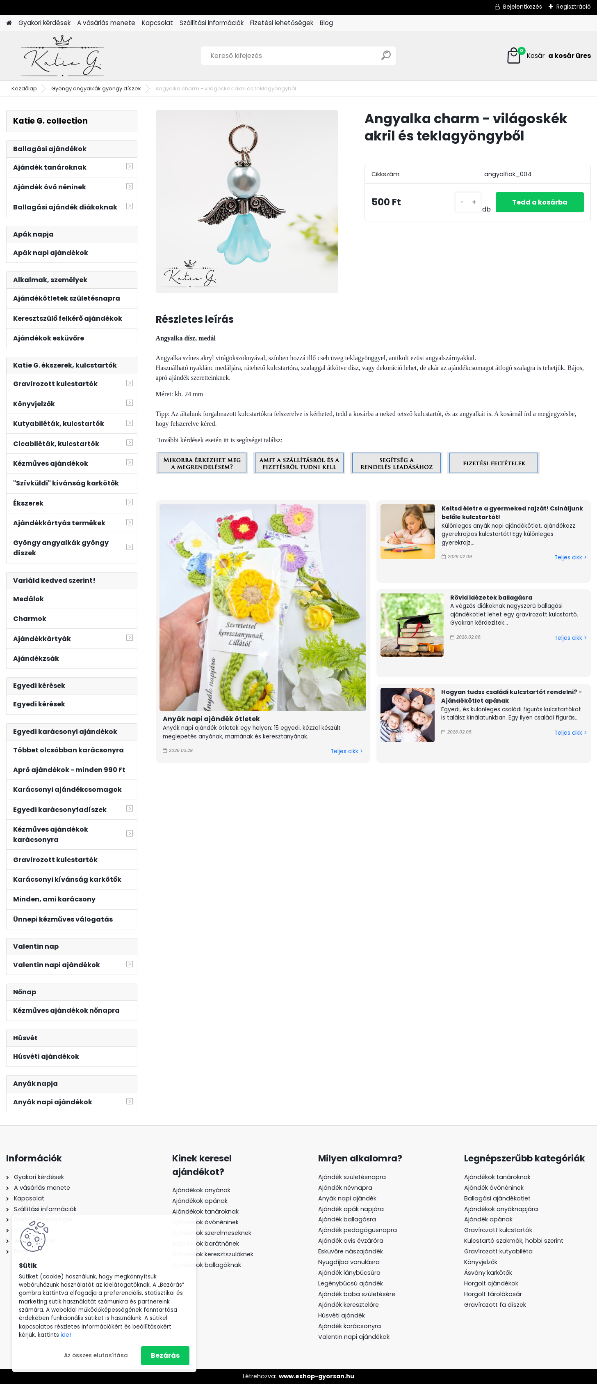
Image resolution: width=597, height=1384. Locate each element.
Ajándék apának (489, 1219)
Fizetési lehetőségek (281, 22)
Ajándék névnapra (345, 1188)
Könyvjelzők (480, 1262)
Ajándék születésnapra (352, 1177)
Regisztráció (573, 6)
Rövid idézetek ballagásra (491, 597)
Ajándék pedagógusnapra (357, 1230)
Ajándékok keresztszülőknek (212, 1254)
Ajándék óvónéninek (494, 1188)
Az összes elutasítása (96, 1355)
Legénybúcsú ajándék (350, 1283)
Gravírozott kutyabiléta (498, 1251)
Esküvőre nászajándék (350, 1251)
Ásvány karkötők (488, 1273)
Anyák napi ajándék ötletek (211, 719)
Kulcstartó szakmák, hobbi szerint (513, 1241)
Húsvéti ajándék (341, 1315)
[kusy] (468, 202)
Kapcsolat (157, 22)
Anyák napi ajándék (347, 1198)
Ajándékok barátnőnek (205, 1243)
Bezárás (165, 1355)
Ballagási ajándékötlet (497, 1198)
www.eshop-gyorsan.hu (316, 1376)
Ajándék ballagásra (347, 1219)
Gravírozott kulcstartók (498, 1230)
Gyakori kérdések (44, 22)
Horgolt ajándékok (491, 1283)
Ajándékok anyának (201, 1190)
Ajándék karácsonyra (349, 1326)
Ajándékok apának (200, 1201)
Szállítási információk (212, 22)
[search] (386, 59)
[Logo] (62, 55)
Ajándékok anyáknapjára (501, 1209)
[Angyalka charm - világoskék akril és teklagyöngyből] (247, 201)
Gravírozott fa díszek (495, 1305)
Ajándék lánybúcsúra (349, 1273)
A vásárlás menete (106, 22)
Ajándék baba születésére (356, 1294)
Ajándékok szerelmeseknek (211, 1233)
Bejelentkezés (522, 6)
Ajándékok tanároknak (205, 1211)
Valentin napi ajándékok (354, 1337)
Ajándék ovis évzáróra (350, 1241)
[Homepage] (9, 23)
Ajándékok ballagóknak (206, 1265)
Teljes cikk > (346, 751)
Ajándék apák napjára (351, 1209)
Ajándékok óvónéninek (205, 1222)
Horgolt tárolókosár (493, 1294)
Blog (326, 22)
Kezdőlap (24, 88)
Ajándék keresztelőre (348, 1305)
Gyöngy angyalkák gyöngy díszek (96, 88)
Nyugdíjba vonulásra (349, 1262)
